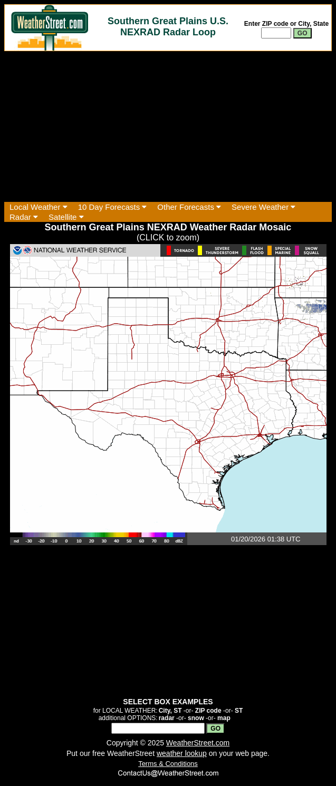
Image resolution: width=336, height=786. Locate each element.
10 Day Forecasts (112, 206)
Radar (23, 216)
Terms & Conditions (168, 764)
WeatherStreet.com (197, 743)
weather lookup (182, 753)
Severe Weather (263, 206)
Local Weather (38, 206)
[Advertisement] (168, 126)
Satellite (66, 216)
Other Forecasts (189, 206)
